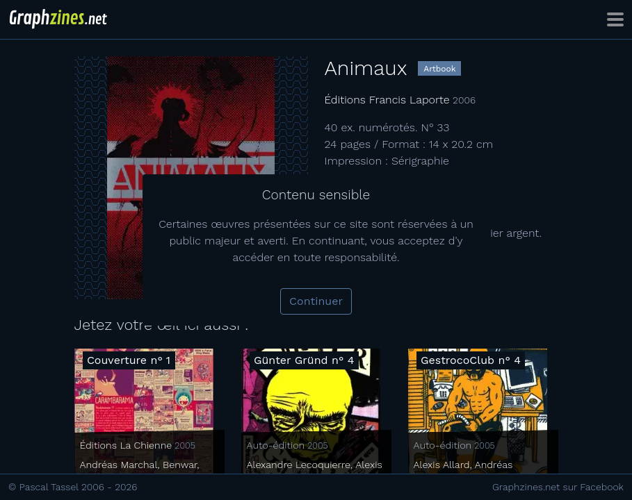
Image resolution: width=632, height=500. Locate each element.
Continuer (316, 301)
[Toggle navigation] (615, 19)
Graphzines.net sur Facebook (558, 486)
